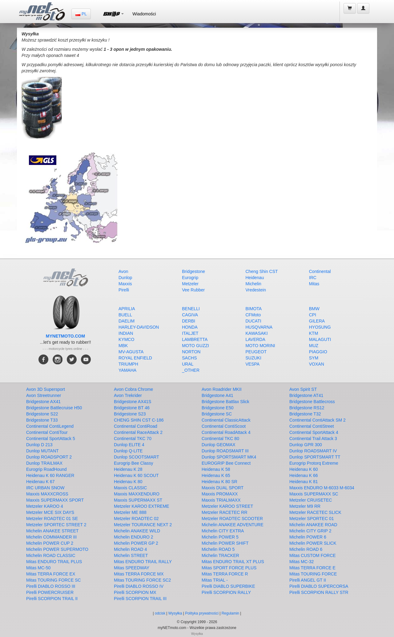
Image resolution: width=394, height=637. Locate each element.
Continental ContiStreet (311, 426)
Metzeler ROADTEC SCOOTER (232, 518)
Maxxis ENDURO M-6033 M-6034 (321, 487)
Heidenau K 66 (303, 475)
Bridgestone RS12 (306, 407)
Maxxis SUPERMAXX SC (313, 493)
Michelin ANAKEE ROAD (313, 524)
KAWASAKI (257, 333)
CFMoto (253, 314)
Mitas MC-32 (301, 561)
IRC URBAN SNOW (45, 487)
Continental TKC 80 (220, 438)
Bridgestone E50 (218, 407)
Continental (320, 271)
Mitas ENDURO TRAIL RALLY (143, 561)
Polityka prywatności (202, 613)
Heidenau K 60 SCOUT (136, 475)
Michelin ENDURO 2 (133, 537)
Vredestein (256, 289)
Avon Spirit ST (303, 389)
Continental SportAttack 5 (50, 438)
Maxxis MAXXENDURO (136, 493)
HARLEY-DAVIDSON (139, 327)
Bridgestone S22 (42, 413)
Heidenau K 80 (128, 481)
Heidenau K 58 (216, 469)
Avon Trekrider (128, 395)
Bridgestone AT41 (306, 395)
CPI (312, 314)
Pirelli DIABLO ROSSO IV (138, 586)
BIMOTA (254, 308)
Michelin (253, 283)
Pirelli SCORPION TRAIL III (140, 598)
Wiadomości (144, 13)
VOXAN (316, 364)
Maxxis (125, 283)
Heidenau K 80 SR (219, 481)
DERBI (188, 320)
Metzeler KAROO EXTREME (141, 506)
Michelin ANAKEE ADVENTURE (232, 524)
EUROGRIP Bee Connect (226, 463)
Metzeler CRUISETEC (310, 500)
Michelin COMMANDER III (51, 537)
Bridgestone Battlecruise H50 (54, 407)
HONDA (190, 327)
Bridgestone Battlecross (312, 401)
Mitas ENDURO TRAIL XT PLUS (233, 561)
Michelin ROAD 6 (305, 549)
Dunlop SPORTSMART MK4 (229, 457)
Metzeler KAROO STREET (227, 506)
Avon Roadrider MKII (222, 389)
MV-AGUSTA (131, 351)
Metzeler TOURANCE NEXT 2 (143, 524)
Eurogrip (190, 277)
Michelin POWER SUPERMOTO (57, 549)
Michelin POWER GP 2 (136, 543)
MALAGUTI (320, 339)
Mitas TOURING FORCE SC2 (142, 580)
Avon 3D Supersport (45, 389)
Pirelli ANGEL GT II (307, 580)
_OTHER (190, 370)
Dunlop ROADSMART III (225, 450)
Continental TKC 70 (132, 438)
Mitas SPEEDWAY (131, 567)
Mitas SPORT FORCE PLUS (229, 567)
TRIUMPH (128, 364)
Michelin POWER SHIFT (225, 543)
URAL (187, 364)
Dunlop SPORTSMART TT (314, 457)
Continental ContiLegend (50, 426)
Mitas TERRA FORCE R (225, 573)
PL (81, 13)
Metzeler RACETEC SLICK (315, 512)
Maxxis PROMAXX (220, 493)
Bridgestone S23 (130, 413)
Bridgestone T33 (42, 420)
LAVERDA (255, 339)
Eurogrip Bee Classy (133, 463)
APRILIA (127, 308)
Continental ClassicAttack (226, 420)
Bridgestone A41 (217, 395)
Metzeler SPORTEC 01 (311, 518)
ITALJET (190, 333)
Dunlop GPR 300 (305, 444)
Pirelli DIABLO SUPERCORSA (318, 586)
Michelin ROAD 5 (218, 549)
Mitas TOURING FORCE (313, 573)
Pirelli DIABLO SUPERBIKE (228, 586)
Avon (123, 271)
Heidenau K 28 (128, 469)
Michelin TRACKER (220, 555)
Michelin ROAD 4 (130, 549)
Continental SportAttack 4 (313, 432)
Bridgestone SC (217, 413)
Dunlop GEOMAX (218, 444)
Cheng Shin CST (262, 271)
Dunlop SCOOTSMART (136, 457)
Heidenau (255, 277)
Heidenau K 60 (303, 469)
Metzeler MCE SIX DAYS (50, 512)
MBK (123, 345)
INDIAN (126, 333)
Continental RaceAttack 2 (138, 432)
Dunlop (125, 277)
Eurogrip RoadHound (46, 469)
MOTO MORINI (260, 345)
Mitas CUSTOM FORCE (312, 555)
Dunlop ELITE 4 (129, 444)
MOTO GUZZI (195, 345)
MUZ (313, 345)
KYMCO (126, 339)
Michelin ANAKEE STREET (52, 530)
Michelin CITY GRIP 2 (310, 530)
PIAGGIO (318, 351)
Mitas (314, 283)
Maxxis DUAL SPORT (222, 487)
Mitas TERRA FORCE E (312, 567)
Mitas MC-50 (38, 567)
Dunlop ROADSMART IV (313, 450)
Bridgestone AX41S (132, 401)
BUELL (125, 314)
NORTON (191, 351)
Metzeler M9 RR (304, 506)
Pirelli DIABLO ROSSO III (50, 586)
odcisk (160, 613)
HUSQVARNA (259, 327)
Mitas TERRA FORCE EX (50, 573)
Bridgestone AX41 (43, 401)
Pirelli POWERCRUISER (50, 592)
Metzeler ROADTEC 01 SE (52, 518)
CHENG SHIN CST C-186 (139, 420)
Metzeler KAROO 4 (44, 506)
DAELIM (127, 320)
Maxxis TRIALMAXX (221, 500)
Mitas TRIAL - (215, 580)
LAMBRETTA (194, 339)
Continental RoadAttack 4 (226, 432)
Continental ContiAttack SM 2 (317, 420)
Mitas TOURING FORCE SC (53, 580)
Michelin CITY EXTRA (223, 530)
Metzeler (190, 283)
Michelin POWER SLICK (312, 543)
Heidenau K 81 (303, 481)
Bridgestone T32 (305, 413)
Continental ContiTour (47, 432)
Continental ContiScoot (224, 426)
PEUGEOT (256, 351)
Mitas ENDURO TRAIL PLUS (54, 561)
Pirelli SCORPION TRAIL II (52, 598)
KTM (313, 333)
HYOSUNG (320, 327)
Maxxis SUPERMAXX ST (138, 500)
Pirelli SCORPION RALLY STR (318, 592)
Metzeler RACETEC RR (224, 512)
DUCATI (253, 320)
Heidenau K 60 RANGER (50, 475)
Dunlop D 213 (39, 444)
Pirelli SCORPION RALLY (226, 592)
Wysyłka (175, 613)
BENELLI (191, 308)
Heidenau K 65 (216, 475)
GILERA (317, 320)
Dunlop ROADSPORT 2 (49, 457)
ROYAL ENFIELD (135, 357)
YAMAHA (127, 370)
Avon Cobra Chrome (133, 389)
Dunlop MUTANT (42, 450)
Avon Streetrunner (43, 395)
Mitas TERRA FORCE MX (139, 573)
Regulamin (230, 613)
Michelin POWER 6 (307, 537)
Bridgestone (193, 271)
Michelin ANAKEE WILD (137, 530)
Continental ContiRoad (135, 426)
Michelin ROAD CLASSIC (50, 555)
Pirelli (124, 289)
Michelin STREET (131, 555)
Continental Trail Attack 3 (313, 438)
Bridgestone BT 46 (132, 407)
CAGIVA (190, 314)
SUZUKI (253, 357)
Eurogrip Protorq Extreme (313, 463)
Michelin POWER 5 (220, 537)
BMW (314, 308)
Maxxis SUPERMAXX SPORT (55, 500)
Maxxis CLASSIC (130, 487)
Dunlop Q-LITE (128, 450)
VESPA (253, 364)
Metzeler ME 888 (130, 512)
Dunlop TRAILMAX (44, 463)
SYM (313, 357)
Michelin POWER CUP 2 (49, 543)
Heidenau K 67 (40, 481)
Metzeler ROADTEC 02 (136, 518)
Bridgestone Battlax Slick (225, 401)
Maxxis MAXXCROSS (47, 493)
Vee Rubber (193, 289)
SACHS (189, 357)
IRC (312, 277)
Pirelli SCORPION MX (135, 592)
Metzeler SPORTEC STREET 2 (56, 524)
